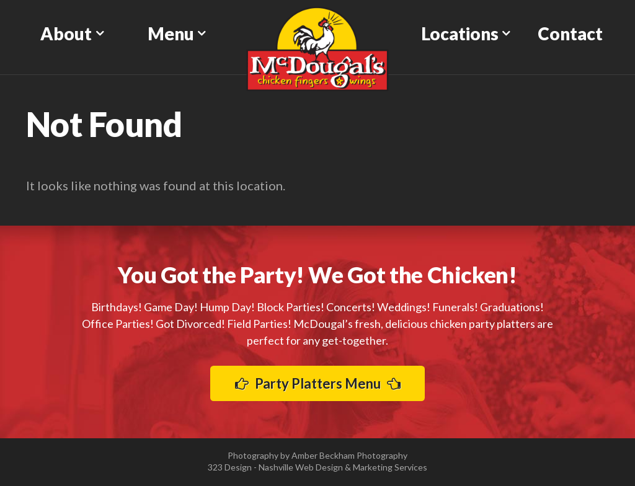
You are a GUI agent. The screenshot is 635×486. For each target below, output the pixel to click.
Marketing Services (390, 467)
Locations (460, 33)
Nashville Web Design (301, 467)
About (66, 33)
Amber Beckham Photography (349, 455)
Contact (570, 33)
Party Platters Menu (318, 383)
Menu (171, 33)
